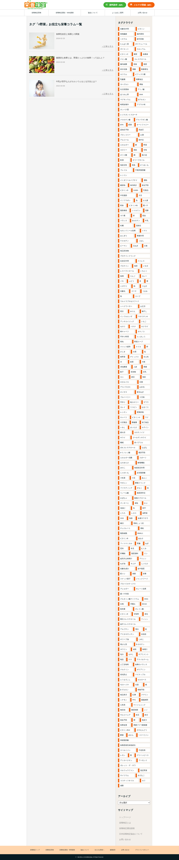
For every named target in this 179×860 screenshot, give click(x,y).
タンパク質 (124, 109)
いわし (122, 427)
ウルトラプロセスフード (129, 301)
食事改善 (123, 725)
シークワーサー (126, 306)
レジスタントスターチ (128, 115)
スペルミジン (125, 750)
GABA (135, 190)
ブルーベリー (125, 397)
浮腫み (132, 604)
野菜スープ (138, 342)
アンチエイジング (127, 321)
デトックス (134, 357)
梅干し (144, 311)
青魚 (122, 342)
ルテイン (145, 427)
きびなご (141, 775)
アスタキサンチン (127, 634)
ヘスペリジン (143, 735)
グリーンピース (143, 755)
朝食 (135, 64)
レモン (122, 755)
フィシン (144, 619)
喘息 (122, 659)
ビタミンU (136, 417)
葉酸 (134, 69)
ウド (147, 417)
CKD (122, 518)
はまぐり (145, 407)
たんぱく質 (124, 44)
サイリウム (124, 775)
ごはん (141, 241)
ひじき (122, 352)
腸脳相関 (144, 700)
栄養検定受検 (50, 850)
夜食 (122, 205)
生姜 (137, 685)
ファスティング (126, 488)
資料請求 (116, 5)
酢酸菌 (134, 422)
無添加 (122, 710)
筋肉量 (122, 609)
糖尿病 (122, 185)
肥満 (130, 125)
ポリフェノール (141, 44)
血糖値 (145, 54)
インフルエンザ (126, 316)
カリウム (123, 74)
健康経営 (112, 850)
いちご (143, 321)
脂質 (145, 64)
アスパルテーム (143, 659)
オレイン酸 (139, 609)
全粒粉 (143, 634)
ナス (130, 659)
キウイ (122, 437)
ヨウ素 (122, 215)
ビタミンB (124, 538)
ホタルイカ (124, 382)
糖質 (135, 54)
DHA (141, 94)
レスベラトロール (127, 271)
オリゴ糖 (123, 155)
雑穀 (134, 574)
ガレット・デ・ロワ (128, 765)
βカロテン (136, 220)
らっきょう (141, 337)
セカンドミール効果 (128, 231)
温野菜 (144, 513)
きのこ (122, 468)
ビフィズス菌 (140, 74)
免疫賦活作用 (139, 468)
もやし (131, 654)
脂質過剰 (134, 553)
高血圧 (141, 130)
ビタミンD (124, 190)
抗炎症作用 (124, 261)
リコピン (133, 407)
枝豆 (137, 715)
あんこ (144, 478)
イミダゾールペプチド (128, 180)
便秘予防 (141, 690)
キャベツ (123, 417)
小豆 (133, 478)
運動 (145, 180)
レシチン (123, 412)
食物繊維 (123, 34)
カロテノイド (139, 432)
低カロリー (134, 402)
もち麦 (145, 200)
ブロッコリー (125, 135)
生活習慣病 (124, 89)
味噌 (122, 276)
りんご (132, 276)
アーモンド (143, 760)
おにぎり (123, 236)
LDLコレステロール (127, 447)
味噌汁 (144, 649)
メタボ (145, 266)
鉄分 (146, 715)
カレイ (122, 407)
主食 (145, 246)
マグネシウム (125, 99)
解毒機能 (141, 463)
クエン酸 (123, 59)
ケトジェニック (139, 705)
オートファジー (143, 125)
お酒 (142, 135)
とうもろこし (125, 680)
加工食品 (145, 422)
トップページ (125, 817)
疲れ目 (122, 432)
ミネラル (123, 39)
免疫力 (144, 720)
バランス (123, 220)
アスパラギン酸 (142, 120)
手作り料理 (124, 337)
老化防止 (123, 674)
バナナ (133, 326)
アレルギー (124, 589)
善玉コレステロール (128, 619)
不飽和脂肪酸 (140, 170)
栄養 (144, 574)
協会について (85, 850)
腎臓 (138, 543)
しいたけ (144, 564)
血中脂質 (141, 569)
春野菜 (122, 357)
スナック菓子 (125, 579)
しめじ (141, 639)
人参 (135, 367)
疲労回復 (140, 39)
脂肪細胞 (123, 533)
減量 (122, 785)
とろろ (122, 513)
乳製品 (145, 190)
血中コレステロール (128, 624)
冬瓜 (132, 548)
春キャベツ (124, 331)
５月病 (142, 397)
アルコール (124, 140)
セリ (143, 780)
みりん (132, 311)
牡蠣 (122, 226)
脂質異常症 (141, 493)
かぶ (145, 503)
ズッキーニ (124, 503)
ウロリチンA (143, 316)
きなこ (139, 488)
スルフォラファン (127, 770)
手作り (122, 402)
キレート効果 (141, 589)
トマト (144, 231)
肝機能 (122, 553)
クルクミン (124, 669)
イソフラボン (125, 200)
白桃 (122, 604)
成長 (134, 649)
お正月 (142, 306)
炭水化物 (123, 69)
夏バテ (145, 205)
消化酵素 (123, 367)
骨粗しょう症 (138, 523)
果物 (141, 84)
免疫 (144, 377)
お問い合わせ (125, 839)
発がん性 (123, 644)
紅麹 (134, 695)
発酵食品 (139, 79)
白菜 (134, 352)
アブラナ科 (141, 104)
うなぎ (144, 286)
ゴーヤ (133, 291)
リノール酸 (124, 493)
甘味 (145, 150)
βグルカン (142, 99)
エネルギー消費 (126, 458)
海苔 (136, 266)
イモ (122, 281)
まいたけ (133, 427)
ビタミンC (124, 54)
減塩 (136, 503)
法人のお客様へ (99, 850)
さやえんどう (142, 730)
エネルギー (124, 145)
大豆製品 (123, 422)
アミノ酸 (141, 89)
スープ (137, 296)
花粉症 (138, 226)
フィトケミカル (126, 543)
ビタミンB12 (125, 730)
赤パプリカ (138, 442)
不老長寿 (142, 750)
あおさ (140, 538)
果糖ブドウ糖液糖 (140, 725)
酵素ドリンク (140, 483)
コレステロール (140, 59)
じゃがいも (124, 473)
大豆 (140, 195)
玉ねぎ (135, 246)
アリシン (142, 559)
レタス (133, 513)
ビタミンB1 (133, 205)
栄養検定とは (125, 823)
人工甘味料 (124, 664)
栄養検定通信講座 (127, 828)
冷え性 (146, 357)
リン (145, 553)
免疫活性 (123, 165)
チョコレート (125, 528)
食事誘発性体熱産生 (128, 745)
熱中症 (141, 140)
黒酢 (147, 210)
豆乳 (144, 372)
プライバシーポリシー (142, 850)
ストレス (141, 261)
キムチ (133, 564)
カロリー (123, 150)
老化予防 (145, 185)
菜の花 (144, 155)
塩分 (122, 654)
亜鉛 (135, 150)
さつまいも (144, 165)
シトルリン (136, 210)
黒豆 (122, 311)
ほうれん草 (124, 94)
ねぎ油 (122, 564)
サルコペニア (125, 715)
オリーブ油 (124, 639)
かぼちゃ (123, 498)
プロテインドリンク (128, 256)
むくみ (143, 548)
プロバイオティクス (128, 584)
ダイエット (124, 49)
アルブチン (124, 629)
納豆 (133, 377)
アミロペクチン (126, 760)
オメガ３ (123, 392)
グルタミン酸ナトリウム (129, 599)
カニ (122, 377)
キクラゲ (144, 326)
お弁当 (142, 387)
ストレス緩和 (125, 347)
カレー (144, 276)
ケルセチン (124, 241)
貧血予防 (123, 720)
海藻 (131, 518)
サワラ (146, 402)
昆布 (122, 548)
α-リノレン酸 (125, 452)
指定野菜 (143, 770)
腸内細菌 (123, 64)
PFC (134, 700)
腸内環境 (140, 34)
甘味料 (136, 614)
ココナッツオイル (127, 780)
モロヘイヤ (124, 685)
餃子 (122, 372)
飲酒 (122, 160)
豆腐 (141, 382)
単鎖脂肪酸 (124, 740)
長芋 (144, 508)
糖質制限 (134, 710)
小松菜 (122, 478)
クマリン (144, 695)
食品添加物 (124, 251)
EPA (122, 125)
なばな (144, 447)
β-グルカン (124, 690)
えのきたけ (124, 463)
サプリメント (143, 654)
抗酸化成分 (124, 569)
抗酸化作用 (124, 29)
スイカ (138, 347)
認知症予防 (124, 130)
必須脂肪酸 (141, 473)
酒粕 (142, 528)
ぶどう (131, 281)
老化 (146, 614)
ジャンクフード (142, 579)
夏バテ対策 (124, 594)
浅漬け (122, 508)
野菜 (145, 145)
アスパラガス (125, 387)
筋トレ (122, 574)
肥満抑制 (140, 412)
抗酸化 (122, 291)
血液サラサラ (143, 518)
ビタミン (141, 29)
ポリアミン (141, 669)
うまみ (144, 291)
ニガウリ (123, 286)
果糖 (145, 367)
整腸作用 (140, 236)
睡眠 (122, 442)
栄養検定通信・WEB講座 (67, 850)
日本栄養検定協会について (130, 834)
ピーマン (123, 246)
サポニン (123, 483)
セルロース (142, 680)
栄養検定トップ (35, 850)
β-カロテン (140, 644)
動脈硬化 (144, 69)
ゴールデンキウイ (139, 437)
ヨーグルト (124, 84)
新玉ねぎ (140, 392)
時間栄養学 (124, 104)
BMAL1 (140, 533)
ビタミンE (124, 614)
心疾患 (122, 705)
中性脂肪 (123, 195)
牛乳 (146, 220)
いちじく (143, 271)
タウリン (123, 649)
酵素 (122, 735)
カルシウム (141, 49)
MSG (146, 599)
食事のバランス (141, 664)
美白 (137, 629)
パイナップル (140, 674)
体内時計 (133, 185)
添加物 (133, 372)
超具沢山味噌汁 (126, 559)
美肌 (133, 165)
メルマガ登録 (143, 5)
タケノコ (141, 331)
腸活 (122, 523)
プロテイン (124, 266)
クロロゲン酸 (125, 120)
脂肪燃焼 (123, 210)
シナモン (123, 700)
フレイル (123, 170)
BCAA (144, 604)
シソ (145, 710)
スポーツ (142, 458)
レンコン (123, 175)
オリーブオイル (139, 160)
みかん (131, 735)
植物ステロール (140, 498)
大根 (143, 362)
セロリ (122, 326)
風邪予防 (141, 452)
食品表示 (123, 695)
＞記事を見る (107, 46)
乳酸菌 (122, 79)
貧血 (144, 215)
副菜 (132, 362)
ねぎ (147, 543)
